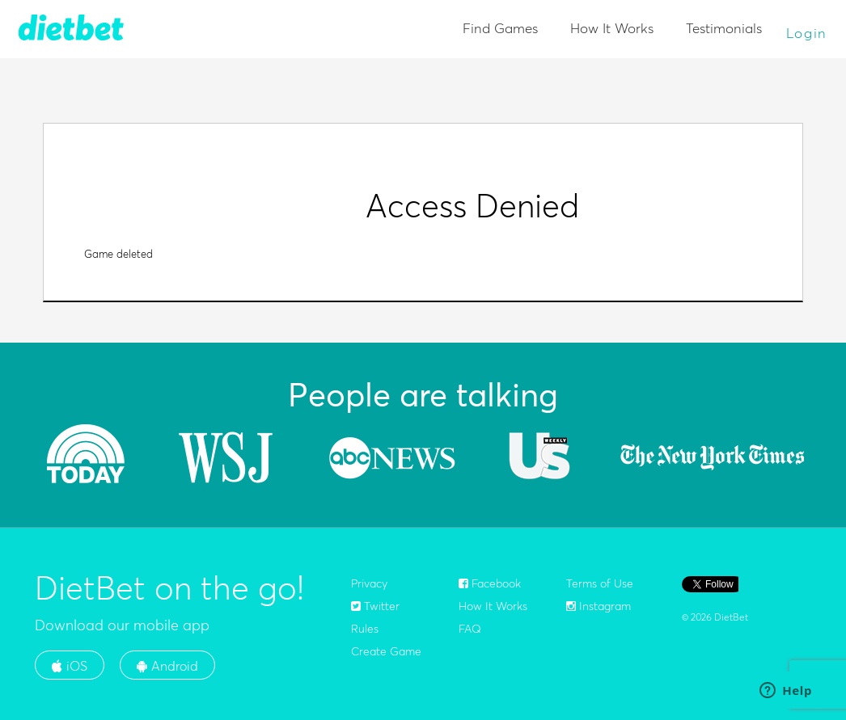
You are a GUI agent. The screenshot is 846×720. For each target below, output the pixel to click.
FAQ (470, 628)
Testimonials (724, 27)
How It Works (612, 27)
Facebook (490, 583)
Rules (365, 628)
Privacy (369, 583)
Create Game (386, 651)
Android (167, 666)
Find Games (500, 27)
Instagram (598, 606)
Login (807, 32)
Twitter (375, 606)
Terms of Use (599, 583)
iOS (69, 666)
